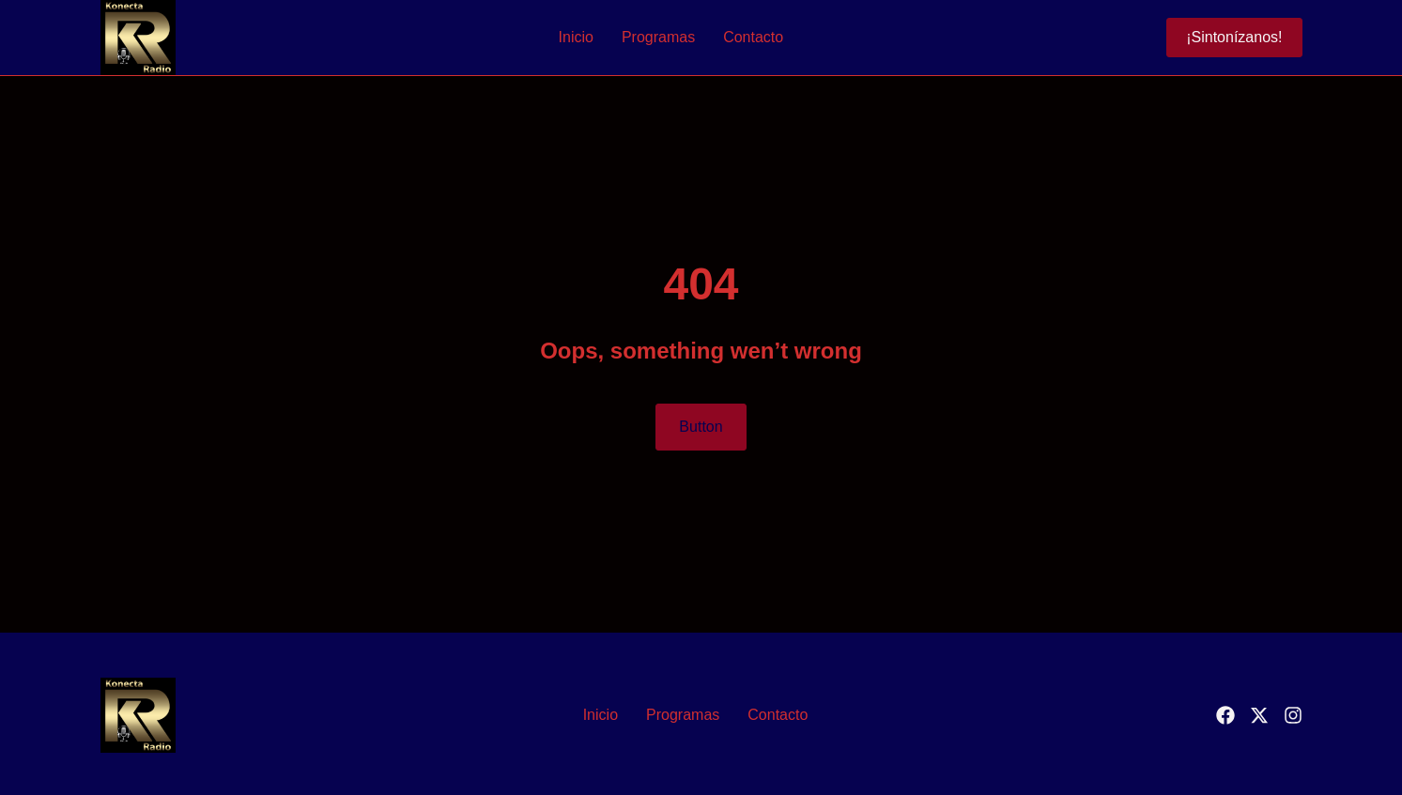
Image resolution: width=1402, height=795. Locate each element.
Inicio (576, 37)
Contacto (753, 37)
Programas (658, 37)
